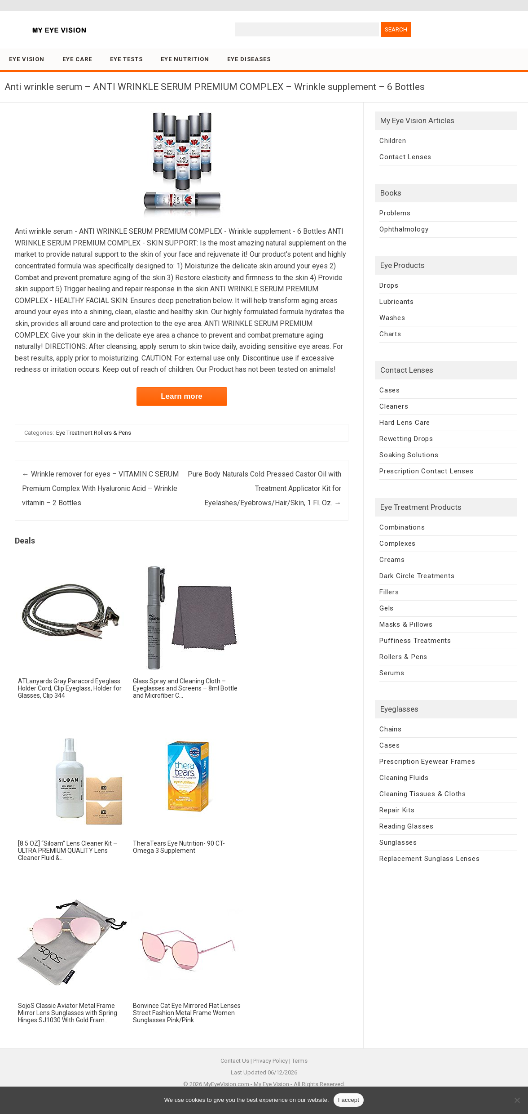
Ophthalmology (403, 229)
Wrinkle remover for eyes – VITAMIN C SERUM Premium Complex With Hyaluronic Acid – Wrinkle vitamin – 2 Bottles (100, 488)
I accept (349, 1099)
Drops (389, 285)
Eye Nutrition (185, 59)
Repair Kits (397, 810)
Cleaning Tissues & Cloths (422, 794)
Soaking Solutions (409, 455)
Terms (300, 1060)
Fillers (389, 592)
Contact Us (234, 1060)
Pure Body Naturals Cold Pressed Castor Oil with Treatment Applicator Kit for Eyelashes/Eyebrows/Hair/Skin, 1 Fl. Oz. (264, 488)
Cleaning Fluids (404, 778)
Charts (390, 334)
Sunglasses (398, 842)
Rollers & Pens (403, 657)
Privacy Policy (270, 1060)
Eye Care (77, 59)
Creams (392, 560)
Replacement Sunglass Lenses (429, 859)
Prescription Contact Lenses (426, 471)
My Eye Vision (271, 1084)
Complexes (397, 543)
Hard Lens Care (404, 423)
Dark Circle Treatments (417, 576)
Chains (390, 729)
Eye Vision (26, 59)
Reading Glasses (406, 826)
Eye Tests (126, 59)
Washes (392, 318)
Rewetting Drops (406, 439)
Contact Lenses (405, 157)
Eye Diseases (249, 59)
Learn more (181, 396)
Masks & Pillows (406, 624)
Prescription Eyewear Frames (427, 762)
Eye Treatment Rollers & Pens (93, 432)
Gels (386, 608)
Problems (394, 213)
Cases (389, 390)
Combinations (402, 527)
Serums (392, 673)
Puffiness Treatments (415, 641)
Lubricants (396, 302)
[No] (516, 1100)
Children (392, 141)
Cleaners (393, 406)
